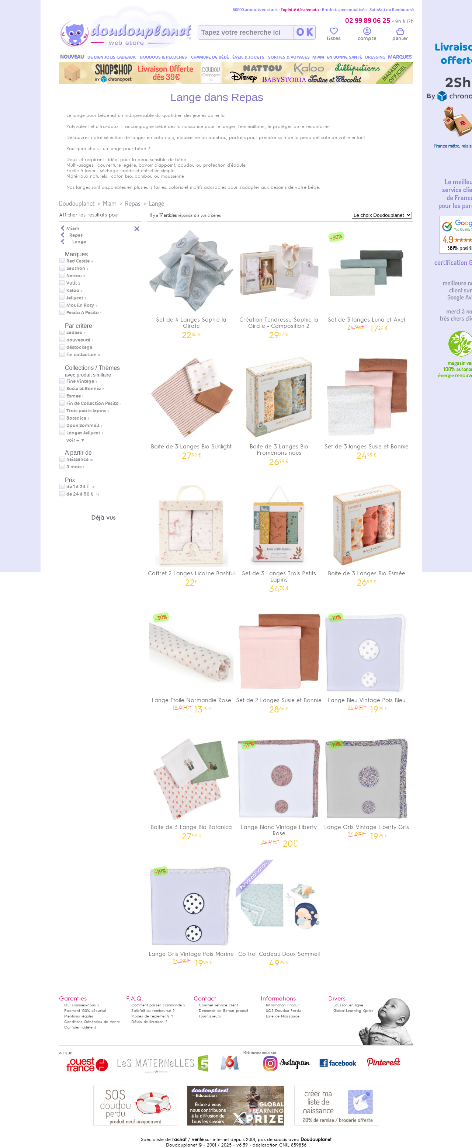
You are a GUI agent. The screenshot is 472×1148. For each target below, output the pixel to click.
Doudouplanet (76, 203)
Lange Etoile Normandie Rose (191, 659)
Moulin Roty (80, 305)
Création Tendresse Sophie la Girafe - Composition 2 (279, 281)
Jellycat (74, 298)
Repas (132, 203)
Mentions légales (79, 1016)
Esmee (73, 396)
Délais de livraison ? (149, 1022)
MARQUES (400, 57)
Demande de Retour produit (223, 1011)
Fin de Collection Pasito (92, 403)
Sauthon (75, 268)
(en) (92, 1027)
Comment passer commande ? (158, 1005)
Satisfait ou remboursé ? (153, 1011)
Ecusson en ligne (348, 1005)
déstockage (79, 347)
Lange (156, 203)
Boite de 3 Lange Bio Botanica (191, 785)
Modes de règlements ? (152, 1016)
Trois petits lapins (86, 411)
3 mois (73, 467)
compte (367, 35)
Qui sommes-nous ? (82, 1005)
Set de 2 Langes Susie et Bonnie (279, 659)
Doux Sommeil (82, 426)
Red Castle (78, 261)
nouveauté (78, 340)
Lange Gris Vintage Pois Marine (191, 912)
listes (334, 35)
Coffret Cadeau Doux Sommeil (279, 912)
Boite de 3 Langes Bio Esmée (366, 532)
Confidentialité (76, 1027)
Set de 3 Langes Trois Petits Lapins (279, 535)
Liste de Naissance (282, 1016)
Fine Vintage (80, 381)
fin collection (81, 355)
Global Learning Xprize (353, 1011)
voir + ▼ (75, 440)
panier (400, 35)
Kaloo (72, 291)
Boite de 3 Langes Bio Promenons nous (279, 408)
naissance (77, 459)
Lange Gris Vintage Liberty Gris (366, 785)
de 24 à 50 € (82, 494)
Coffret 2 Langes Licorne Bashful (191, 532)
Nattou (74, 276)
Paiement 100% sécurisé (85, 1011)
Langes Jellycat (83, 433)
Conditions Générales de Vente (92, 1022)
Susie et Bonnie (83, 389)
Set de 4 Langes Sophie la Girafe (191, 281)
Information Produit (282, 1005)
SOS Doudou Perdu (283, 1011)
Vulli (71, 283)
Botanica (76, 418)
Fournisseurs (210, 1016)
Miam (110, 203)
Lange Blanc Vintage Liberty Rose (279, 789)
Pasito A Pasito (82, 313)
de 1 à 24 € (80, 487)
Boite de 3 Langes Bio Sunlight (191, 405)
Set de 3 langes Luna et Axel (366, 278)
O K (304, 32)
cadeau (74, 333)
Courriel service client (218, 1005)
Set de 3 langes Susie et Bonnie (366, 405)
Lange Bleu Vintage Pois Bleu (366, 659)
